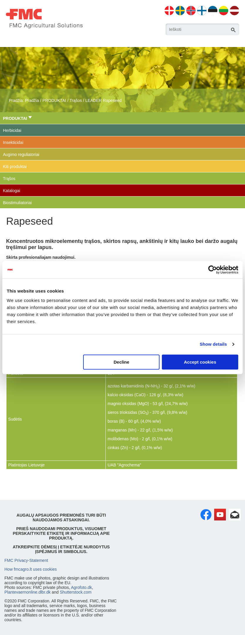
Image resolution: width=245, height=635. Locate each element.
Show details (213, 344)
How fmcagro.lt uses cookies (30, 569)
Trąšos (75, 100)
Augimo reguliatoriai (21, 154)
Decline (121, 362)
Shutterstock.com (75, 592)
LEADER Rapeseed (103, 100)
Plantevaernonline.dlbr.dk (27, 592)
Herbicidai (12, 130)
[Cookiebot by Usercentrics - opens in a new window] (212, 269)
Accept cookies (200, 362)
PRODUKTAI (54, 100)
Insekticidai (13, 142)
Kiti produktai (15, 166)
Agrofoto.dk (81, 587)
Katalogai (11, 190)
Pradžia (32, 100)
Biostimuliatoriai (17, 202)
